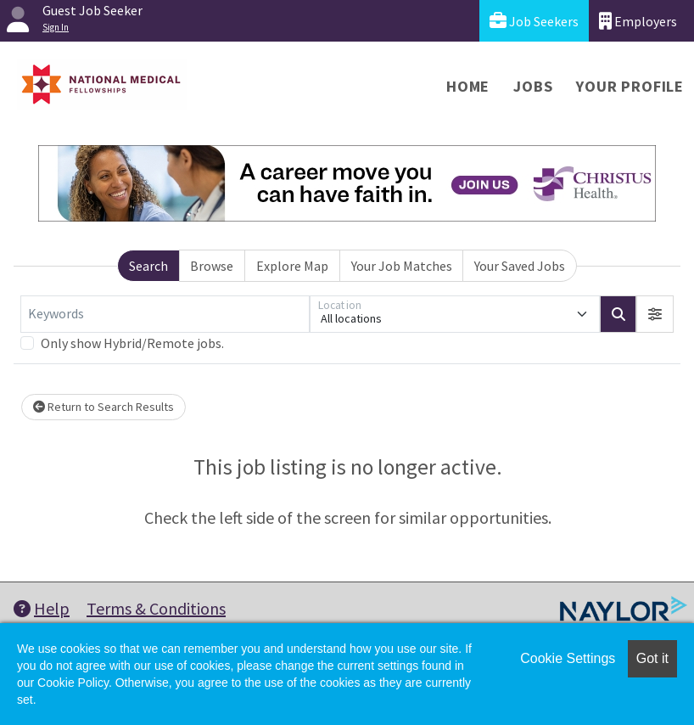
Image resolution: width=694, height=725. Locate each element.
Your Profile (630, 86)
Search (148, 265)
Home (468, 86)
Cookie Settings (567, 658)
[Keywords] (165, 314)
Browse (211, 265)
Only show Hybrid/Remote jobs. (132, 342)
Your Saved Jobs (519, 265)
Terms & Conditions (156, 608)
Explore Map (292, 265)
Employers (638, 20)
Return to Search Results (103, 406)
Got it (652, 658)
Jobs (532, 86)
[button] (655, 314)
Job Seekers (534, 20)
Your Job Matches (401, 265)
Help (42, 608)
